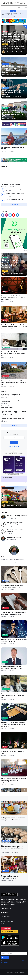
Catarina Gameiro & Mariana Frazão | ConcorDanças (16, 194)
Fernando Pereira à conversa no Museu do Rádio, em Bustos (14, 640)
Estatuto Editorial (5, 916)
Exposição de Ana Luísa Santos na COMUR (12, 148)
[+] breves (14, 425)
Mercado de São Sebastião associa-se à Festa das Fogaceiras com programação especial (13, 780)
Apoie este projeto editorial (9, 931)
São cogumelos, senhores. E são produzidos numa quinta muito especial (12, 848)
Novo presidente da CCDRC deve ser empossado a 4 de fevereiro (11, 264)
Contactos (4, 923)
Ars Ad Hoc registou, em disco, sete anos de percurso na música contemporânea (13, 38)
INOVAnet (6, 972)
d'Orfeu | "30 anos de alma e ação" (15, 199)
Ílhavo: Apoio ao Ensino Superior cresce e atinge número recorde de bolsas (12, 395)
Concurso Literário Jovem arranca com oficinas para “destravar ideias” (13, 613)
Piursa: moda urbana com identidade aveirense (10, 877)
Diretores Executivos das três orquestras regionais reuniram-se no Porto (12, 419)
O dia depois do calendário (14, 537)
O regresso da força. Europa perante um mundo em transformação (17, 516)
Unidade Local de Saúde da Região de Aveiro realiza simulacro (13, 400)
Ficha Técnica (4, 919)
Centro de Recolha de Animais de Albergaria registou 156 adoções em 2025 (13, 353)
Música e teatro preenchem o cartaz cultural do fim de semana (13, 92)
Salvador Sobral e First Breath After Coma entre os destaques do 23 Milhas (14, 326)
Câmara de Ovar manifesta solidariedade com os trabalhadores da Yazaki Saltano (12, 69)
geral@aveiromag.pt (6, 908)
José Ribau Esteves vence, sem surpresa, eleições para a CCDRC (12, 667)
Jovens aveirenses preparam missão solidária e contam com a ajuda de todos (12, 695)
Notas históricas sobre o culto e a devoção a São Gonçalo (16, 523)
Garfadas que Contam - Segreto (14, 189)
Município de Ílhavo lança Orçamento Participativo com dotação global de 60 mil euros (13, 724)
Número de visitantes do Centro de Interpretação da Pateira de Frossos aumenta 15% (14, 14)
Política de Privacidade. (14, 446)
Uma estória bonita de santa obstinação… (15, 530)
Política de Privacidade (7, 921)
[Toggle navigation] (19, 7)
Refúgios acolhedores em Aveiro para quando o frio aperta (13, 819)
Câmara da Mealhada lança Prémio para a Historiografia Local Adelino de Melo (13, 382)
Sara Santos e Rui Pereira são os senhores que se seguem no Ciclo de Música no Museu (13, 297)
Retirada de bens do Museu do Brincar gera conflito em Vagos (13, 499)
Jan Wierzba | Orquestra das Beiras (10, 184)
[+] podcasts (14, 204)
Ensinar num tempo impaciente (11, 557)
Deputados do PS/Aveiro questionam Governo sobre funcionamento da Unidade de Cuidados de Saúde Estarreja (14, 413)
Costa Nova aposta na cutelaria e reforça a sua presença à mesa (12, 586)
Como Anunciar (6, 928)
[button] (23, 7)
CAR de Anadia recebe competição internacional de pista (10, 406)
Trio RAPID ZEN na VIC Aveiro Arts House (12, 752)
